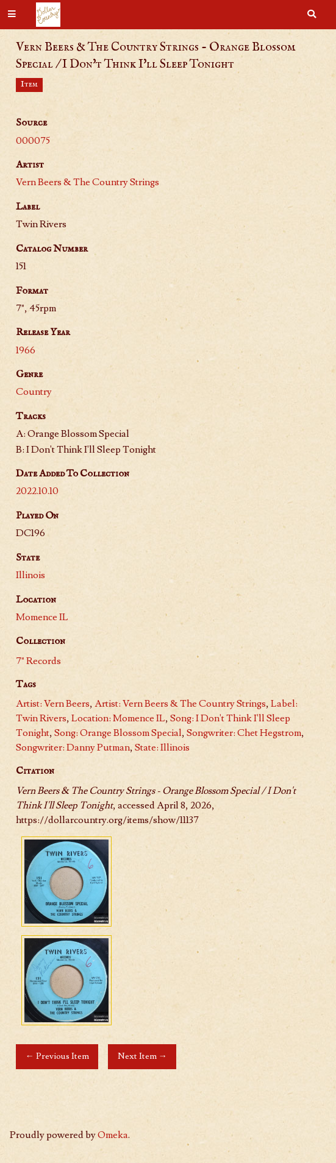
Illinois (30, 575)
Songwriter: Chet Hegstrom (244, 733)
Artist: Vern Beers (53, 704)
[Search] (311, 14)
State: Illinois (162, 747)
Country (34, 392)
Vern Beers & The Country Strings (87, 182)
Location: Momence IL (118, 718)
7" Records (38, 661)
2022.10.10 (37, 491)
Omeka (113, 1135)
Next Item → (142, 1056)
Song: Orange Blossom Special (118, 733)
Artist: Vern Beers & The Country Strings (180, 704)
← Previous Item (56, 1056)
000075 (33, 141)
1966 (25, 350)
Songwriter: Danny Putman (73, 747)
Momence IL (42, 617)
